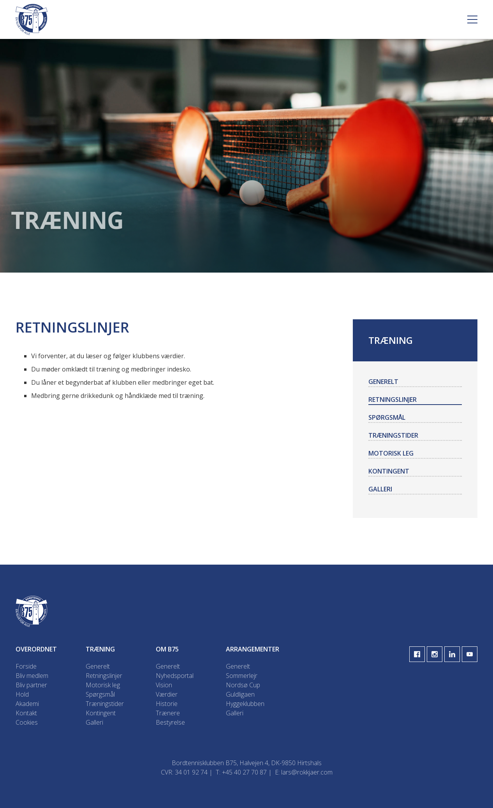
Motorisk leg (391, 453)
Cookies (27, 722)
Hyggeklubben (245, 703)
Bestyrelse (170, 722)
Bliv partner (31, 685)
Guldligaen (240, 694)
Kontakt (26, 713)
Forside (26, 666)
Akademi (27, 703)
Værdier (167, 694)
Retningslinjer (392, 399)
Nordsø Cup (243, 685)
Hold (22, 694)
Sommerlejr (241, 675)
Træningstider (393, 435)
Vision (164, 685)
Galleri (380, 489)
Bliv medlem (32, 675)
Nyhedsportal (175, 675)
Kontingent (388, 471)
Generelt (383, 381)
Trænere (168, 713)
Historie (167, 703)
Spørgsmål (386, 417)
